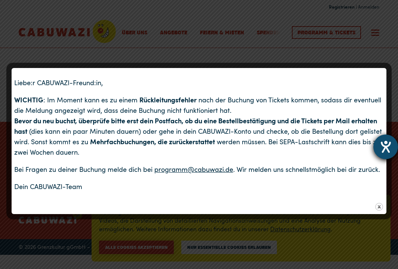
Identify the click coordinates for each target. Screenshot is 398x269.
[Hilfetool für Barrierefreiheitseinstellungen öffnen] (385, 146)
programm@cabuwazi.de (193, 169)
